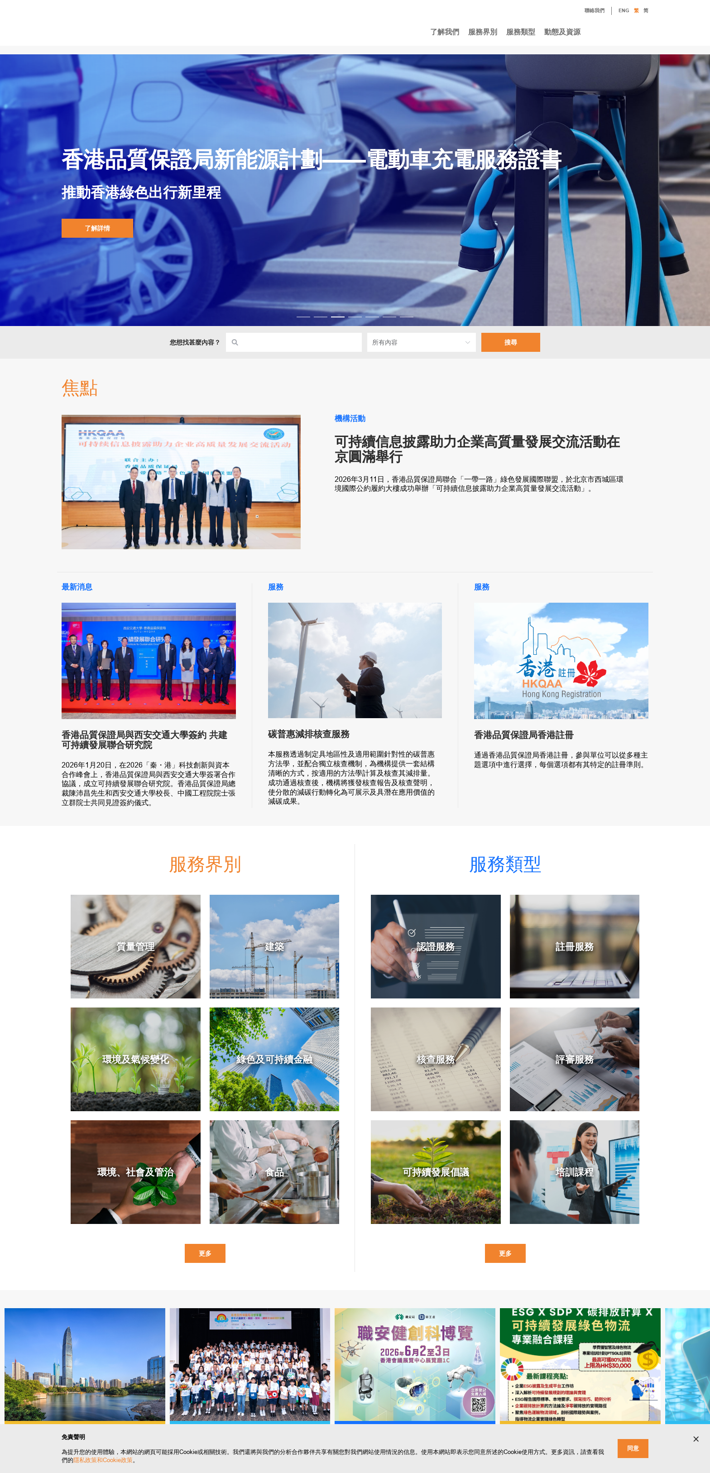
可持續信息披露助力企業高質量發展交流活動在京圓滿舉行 (477, 449)
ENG (624, 11)
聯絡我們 (587, 11)
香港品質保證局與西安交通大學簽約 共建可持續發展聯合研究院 (144, 740)
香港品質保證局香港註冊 (524, 735)
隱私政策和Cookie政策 (103, 1460)
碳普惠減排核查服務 (309, 734)
